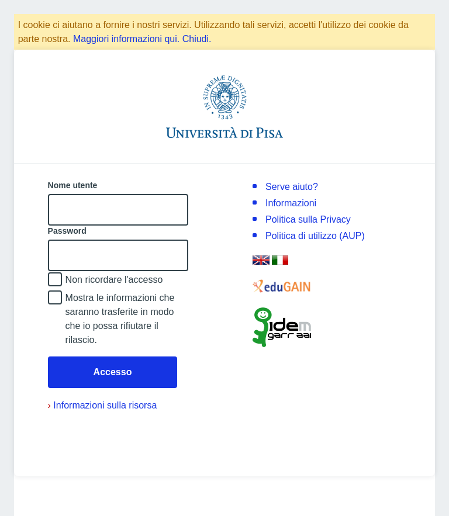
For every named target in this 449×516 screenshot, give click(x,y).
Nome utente (73, 185)
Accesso (113, 372)
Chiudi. (197, 39)
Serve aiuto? (291, 187)
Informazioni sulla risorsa (102, 405)
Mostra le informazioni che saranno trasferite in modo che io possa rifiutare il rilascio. (120, 319)
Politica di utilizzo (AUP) (315, 236)
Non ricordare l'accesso (114, 280)
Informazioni (290, 203)
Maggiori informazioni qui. (126, 39)
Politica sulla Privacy (308, 219)
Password (67, 231)
